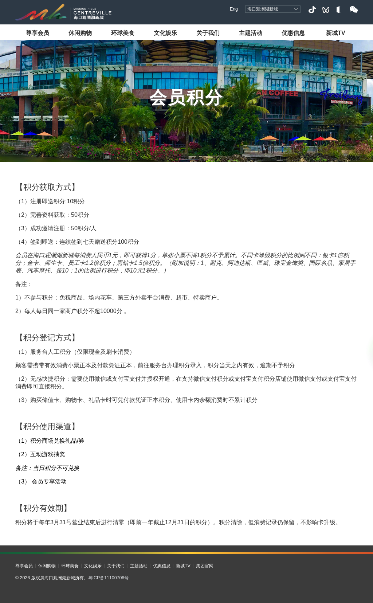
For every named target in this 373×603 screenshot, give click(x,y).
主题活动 (250, 33)
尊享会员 (37, 33)
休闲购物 (80, 33)
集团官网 (204, 565)
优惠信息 (293, 33)
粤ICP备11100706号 (108, 577)
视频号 (326, 9)
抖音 (312, 9)
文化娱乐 (165, 33)
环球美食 (122, 33)
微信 (353, 9)
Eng (234, 9)
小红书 (339, 9)
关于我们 (208, 33)
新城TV (335, 33)
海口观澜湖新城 (262, 9)
